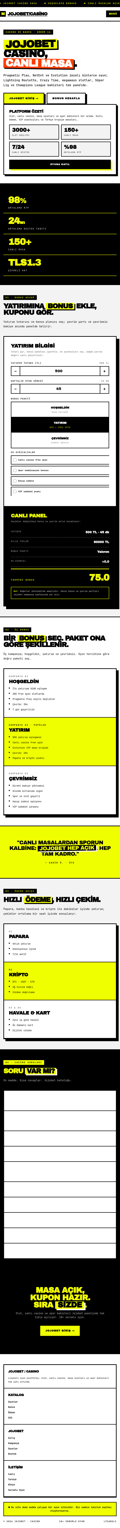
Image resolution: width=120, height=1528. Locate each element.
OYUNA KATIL (60, 164)
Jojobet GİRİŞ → (24, 98)
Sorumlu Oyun (16, 1490)
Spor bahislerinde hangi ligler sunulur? (45, 1172)
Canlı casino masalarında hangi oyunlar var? (56, 1122)
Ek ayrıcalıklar (23, 453)
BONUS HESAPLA (66, 98)
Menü (113, 14)
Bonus (11, 1407)
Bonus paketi (20, 399)
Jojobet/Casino (23, 14)
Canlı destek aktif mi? (34, 1252)
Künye (11, 1484)
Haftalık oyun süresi (60, 381)
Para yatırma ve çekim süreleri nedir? (53, 1155)
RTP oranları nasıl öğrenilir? (43, 1190)
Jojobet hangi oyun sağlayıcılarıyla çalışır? (52, 1101)
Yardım (12, 1479)
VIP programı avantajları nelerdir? (50, 1236)
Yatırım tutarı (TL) (60, 364)
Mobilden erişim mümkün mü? (42, 1206)
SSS (10, 1417)
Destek (12, 1453)
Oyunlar (13, 1401)
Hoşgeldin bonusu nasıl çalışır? (46, 1139)
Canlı (11, 1474)
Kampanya (13, 1443)
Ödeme (11, 1412)
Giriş (11, 1437)
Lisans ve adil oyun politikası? (44, 1221)
